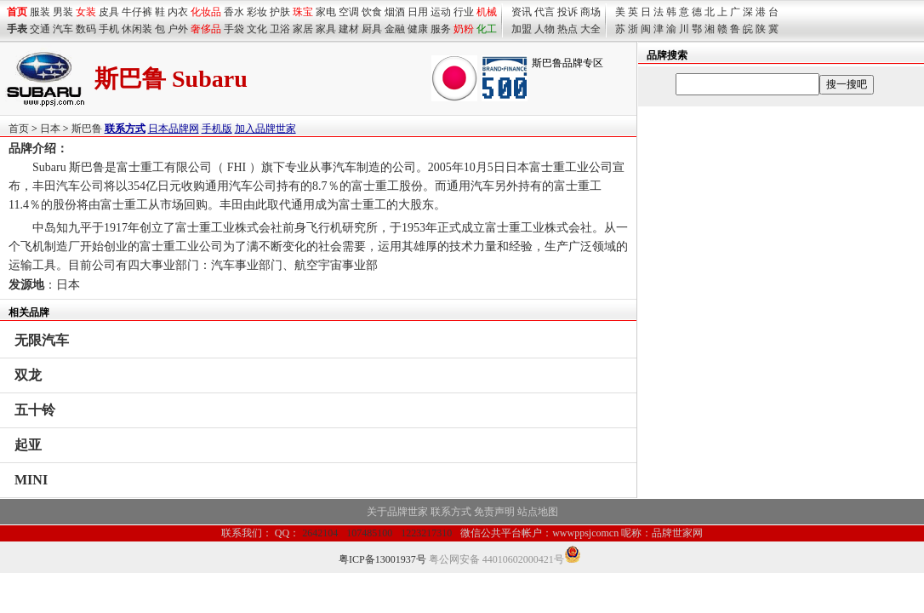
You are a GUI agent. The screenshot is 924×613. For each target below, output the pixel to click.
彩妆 (257, 12)
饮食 (372, 12)
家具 (326, 29)
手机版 (217, 129)
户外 (178, 29)
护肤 (280, 12)
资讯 (521, 12)
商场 (590, 12)
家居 (303, 29)
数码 (86, 29)
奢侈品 (206, 29)
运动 (441, 12)
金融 (395, 29)
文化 (257, 29)
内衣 (178, 12)
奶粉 (463, 29)
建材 (349, 29)
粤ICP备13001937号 (382, 559)
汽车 (63, 29)
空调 (349, 12)
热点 (567, 29)
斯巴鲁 (86, 129)
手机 (109, 29)
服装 (40, 12)
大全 (590, 29)
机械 (486, 12)
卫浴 (280, 29)
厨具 (372, 29)
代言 (544, 12)
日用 (418, 12)
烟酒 (395, 12)
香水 (234, 12)
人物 (544, 29)
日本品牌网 (173, 129)
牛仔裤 (137, 12)
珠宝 (303, 12)
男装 (63, 12)
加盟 (521, 29)
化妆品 (206, 12)
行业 (463, 12)
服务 (441, 29)
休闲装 (137, 29)
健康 (418, 29)
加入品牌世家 (265, 129)
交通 (40, 29)
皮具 (109, 12)
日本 (50, 129)
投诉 (567, 12)
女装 (86, 12)
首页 (19, 129)
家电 (326, 12)
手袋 (234, 29)
